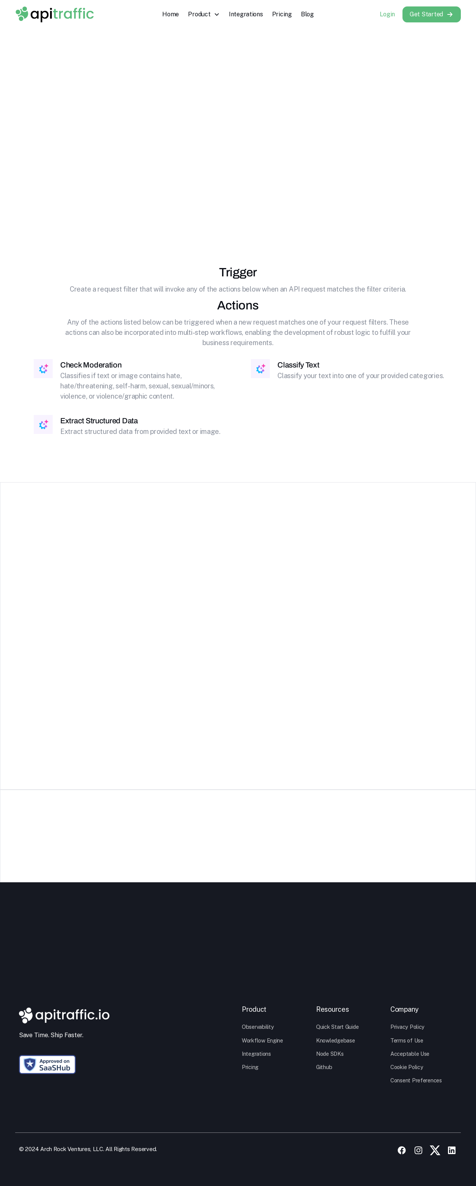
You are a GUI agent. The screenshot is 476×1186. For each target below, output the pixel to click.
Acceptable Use (409, 1053)
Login (387, 14)
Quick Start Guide (337, 1027)
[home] (54, 14)
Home (170, 14)
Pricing (282, 14)
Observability (258, 1027)
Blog (307, 14)
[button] (204, 14)
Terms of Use (406, 1040)
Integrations (246, 14)
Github (324, 1067)
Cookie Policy (406, 1067)
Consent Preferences (416, 1080)
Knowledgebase (335, 1040)
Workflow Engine (262, 1040)
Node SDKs (330, 1053)
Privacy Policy (407, 1027)
